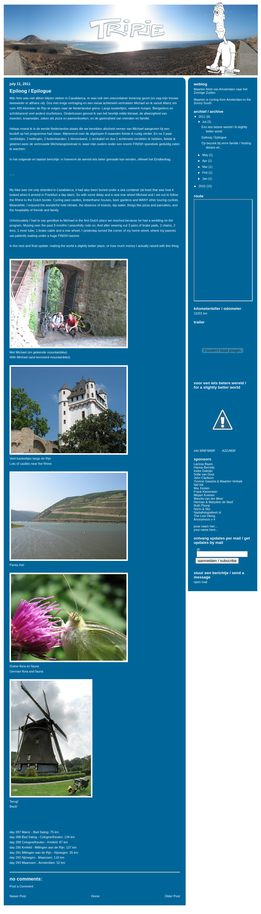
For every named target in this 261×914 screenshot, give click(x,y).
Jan (205, 178)
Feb (205, 172)
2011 (202, 116)
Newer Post (18, 896)
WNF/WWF (207, 450)
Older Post (172, 896)
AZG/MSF (229, 450)
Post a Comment (21, 886)
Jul (204, 121)
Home (95, 896)
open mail (200, 582)
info (196, 450)
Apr (205, 160)
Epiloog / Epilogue (30, 91)
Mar (205, 166)
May (205, 155)
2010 (202, 186)
